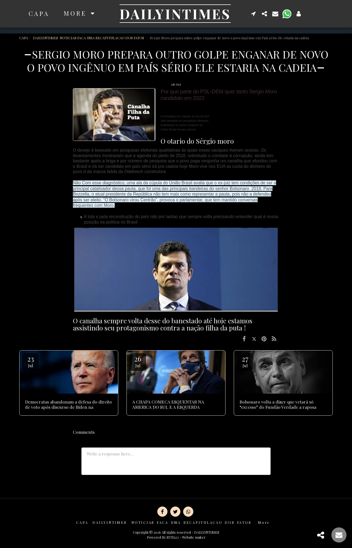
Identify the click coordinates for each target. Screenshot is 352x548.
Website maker (193, 537)
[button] (253, 13)
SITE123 (173, 537)
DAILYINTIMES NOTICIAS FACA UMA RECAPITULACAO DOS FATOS (89, 37)
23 (30, 361)
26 (138, 361)
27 (245, 361)
